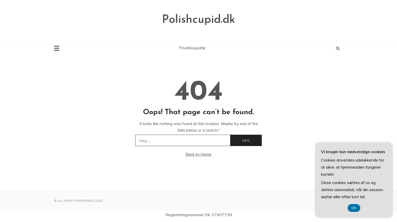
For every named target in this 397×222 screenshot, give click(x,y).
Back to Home (198, 154)
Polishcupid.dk (198, 20)
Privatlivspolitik (192, 48)
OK (354, 208)
